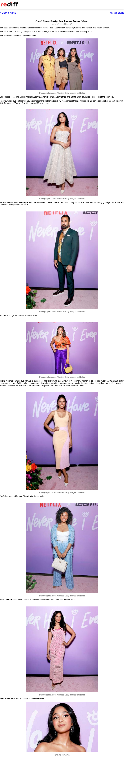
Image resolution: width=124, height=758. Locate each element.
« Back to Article (8, 12)
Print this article (116, 12)
